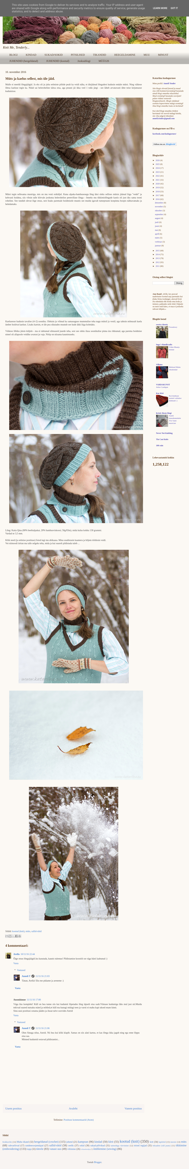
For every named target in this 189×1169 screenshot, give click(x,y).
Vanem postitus (133, 1108)
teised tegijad (140, 1145)
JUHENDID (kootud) (57, 61)
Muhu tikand (23, 1142)
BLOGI (13, 54)
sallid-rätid (36, 931)
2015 (158, 250)
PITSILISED (78, 54)
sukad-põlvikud (97, 1145)
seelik (71, 1145)
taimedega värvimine (120, 1145)
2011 (158, 266)
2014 (158, 254)
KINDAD (31, 54)
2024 (158, 168)
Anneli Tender (169, 83)
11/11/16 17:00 (34, 999)
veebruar (158, 242)
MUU (147, 54)
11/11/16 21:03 (42, 976)
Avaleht (73, 1108)
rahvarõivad (13, 1145)
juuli (157, 222)
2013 (158, 258)
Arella (16, 954)
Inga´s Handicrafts (164, 344)
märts (157, 238)
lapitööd (162, 1142)
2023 (158, 172)
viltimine (71, 1149)
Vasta (15, 963)
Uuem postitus (13, 1108)
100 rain (159, 445)
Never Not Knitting (164, 433)
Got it (174, 8)
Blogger (97, 1162)
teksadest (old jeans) (162, 1145)
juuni (157, 226)
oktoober (159, 210)
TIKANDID (99, 54)
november (159, 206)
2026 (158, 160)
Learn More (160, 8)
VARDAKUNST (163, 384)
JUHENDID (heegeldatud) (23, 61)
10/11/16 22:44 (28, 954)
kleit (110, 1141)
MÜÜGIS (104, 61)
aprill (157, 234)
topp (29, 1149)
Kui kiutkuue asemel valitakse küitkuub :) (175, 398)
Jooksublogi (83, 61)
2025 (158, 164)
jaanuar (158, 245)
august (158, 218)
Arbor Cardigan (162, 387)
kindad (98, 1141)
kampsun (83, 1141)
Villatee (159, 364)
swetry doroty (162, 324)
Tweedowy (173, 327)
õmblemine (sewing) (104, 1148)
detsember (159, 203)
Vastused (21, 970)
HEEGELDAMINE (124, 54)
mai (156, 230)
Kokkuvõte (7, 1142)
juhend (69, 1142)
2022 (158, 176)
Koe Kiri (160, 393)
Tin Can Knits (162, 439)
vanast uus (55, 1148)
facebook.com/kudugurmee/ (164, 134)
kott (151, 1142)
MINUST (163, 54)
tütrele (39, 1148)
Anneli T (26, 976)
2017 (158, 195)
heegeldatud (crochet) (46, 1141)
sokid (81, 1145)
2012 (158, 262)
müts (28, 931)
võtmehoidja (85, 1149)
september (159, 214)
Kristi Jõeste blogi (164, 413)
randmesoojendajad (34, 1145)
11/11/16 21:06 (42, 1028)
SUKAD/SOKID (53, 54)
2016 (158, 199)
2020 (158, 184)
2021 (158, 180)
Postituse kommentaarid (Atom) (79, 1120)
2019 (158, 187)
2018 (158, 191)
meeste (173, 1142)
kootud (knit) (18, 931)
